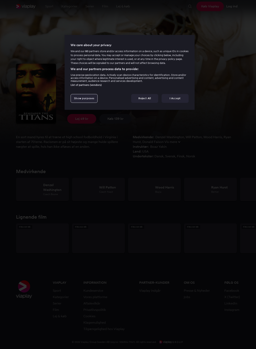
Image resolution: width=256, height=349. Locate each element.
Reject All (144, 98)
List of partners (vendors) (86, 84)
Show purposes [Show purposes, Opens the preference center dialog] (84, 98)
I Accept (175, 98)
